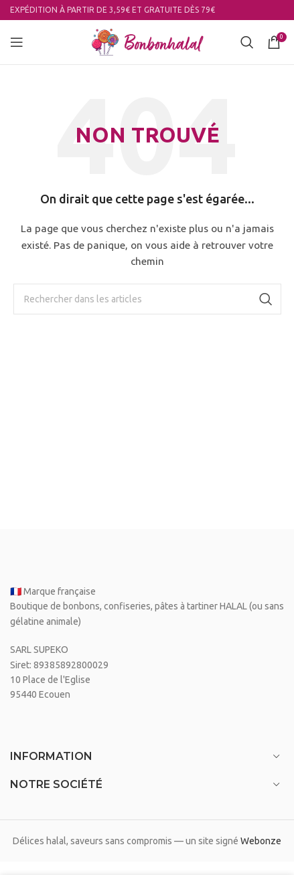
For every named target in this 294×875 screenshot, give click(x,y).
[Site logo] (147, 41)
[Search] (247, 42)
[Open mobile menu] (16, 42)
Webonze (260, 841)
